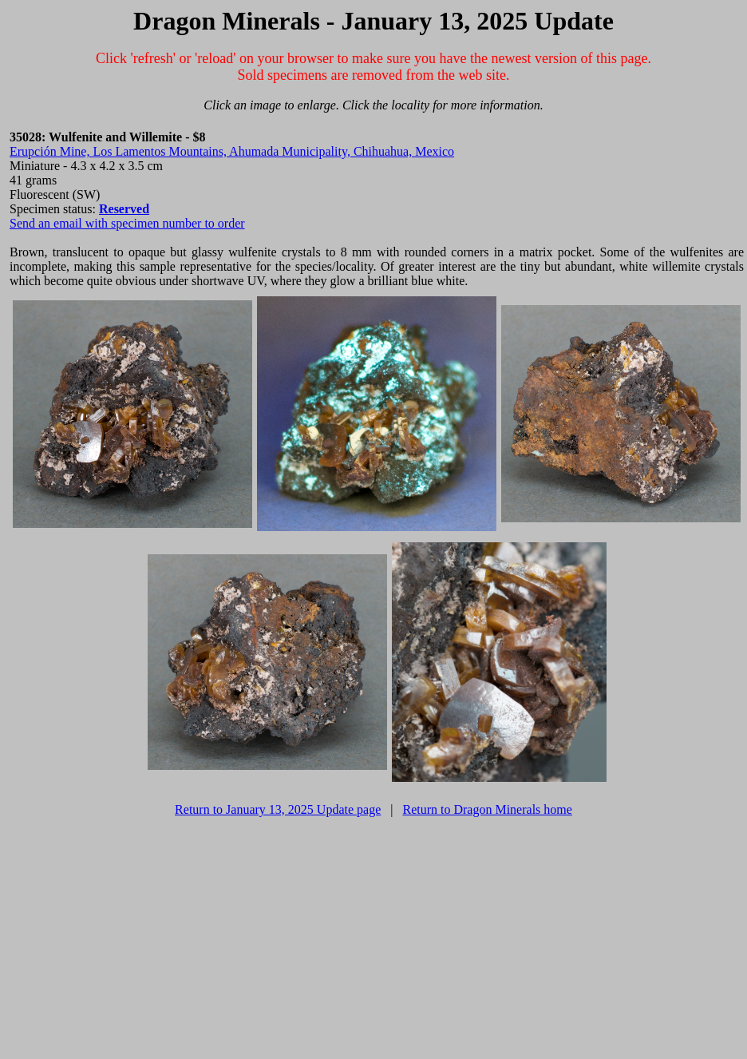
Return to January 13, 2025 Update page (278, 809)
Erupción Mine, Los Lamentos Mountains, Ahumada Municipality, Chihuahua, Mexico (232, 151)
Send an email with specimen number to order (127, 223)
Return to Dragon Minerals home (486, 809)
